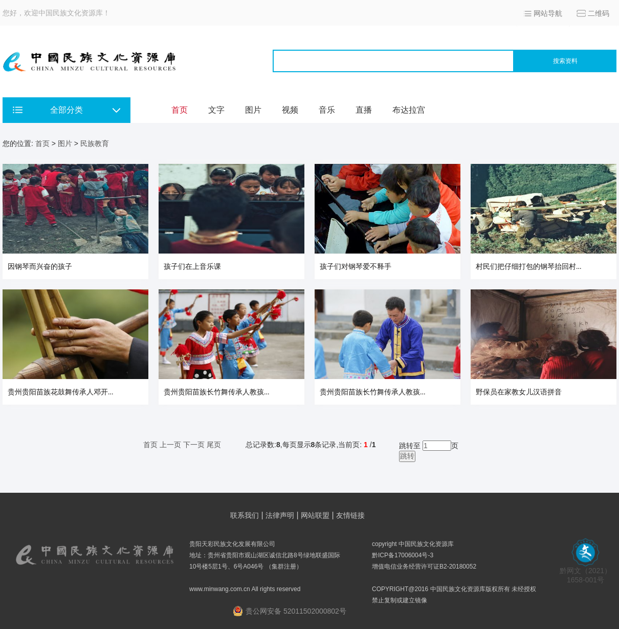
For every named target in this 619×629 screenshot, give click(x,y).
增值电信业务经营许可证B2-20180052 (424, 566)
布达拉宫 (408, 110)
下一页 (194, 445)
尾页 (214, 445)
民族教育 (94, 143)
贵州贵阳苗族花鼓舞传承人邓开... (61, 392)
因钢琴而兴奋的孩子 (40, 266)
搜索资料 (565, 61)
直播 (364, 110)
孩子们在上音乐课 (192, 266)
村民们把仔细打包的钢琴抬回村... (529, 266)
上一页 (170, 445)
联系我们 (244, 515)
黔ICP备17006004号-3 (402, 555)
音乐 (327, 110)
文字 (216, 110)
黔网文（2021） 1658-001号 (585, 572)
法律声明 (280, 515)
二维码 (598, 13)
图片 (253, 110)
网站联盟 (315, 515)
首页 (179, 110)
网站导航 (548, 13)
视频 (290, 110)
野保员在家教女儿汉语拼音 (519, 392)
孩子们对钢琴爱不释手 (355, 266)
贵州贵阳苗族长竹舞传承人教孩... (217, 392)
